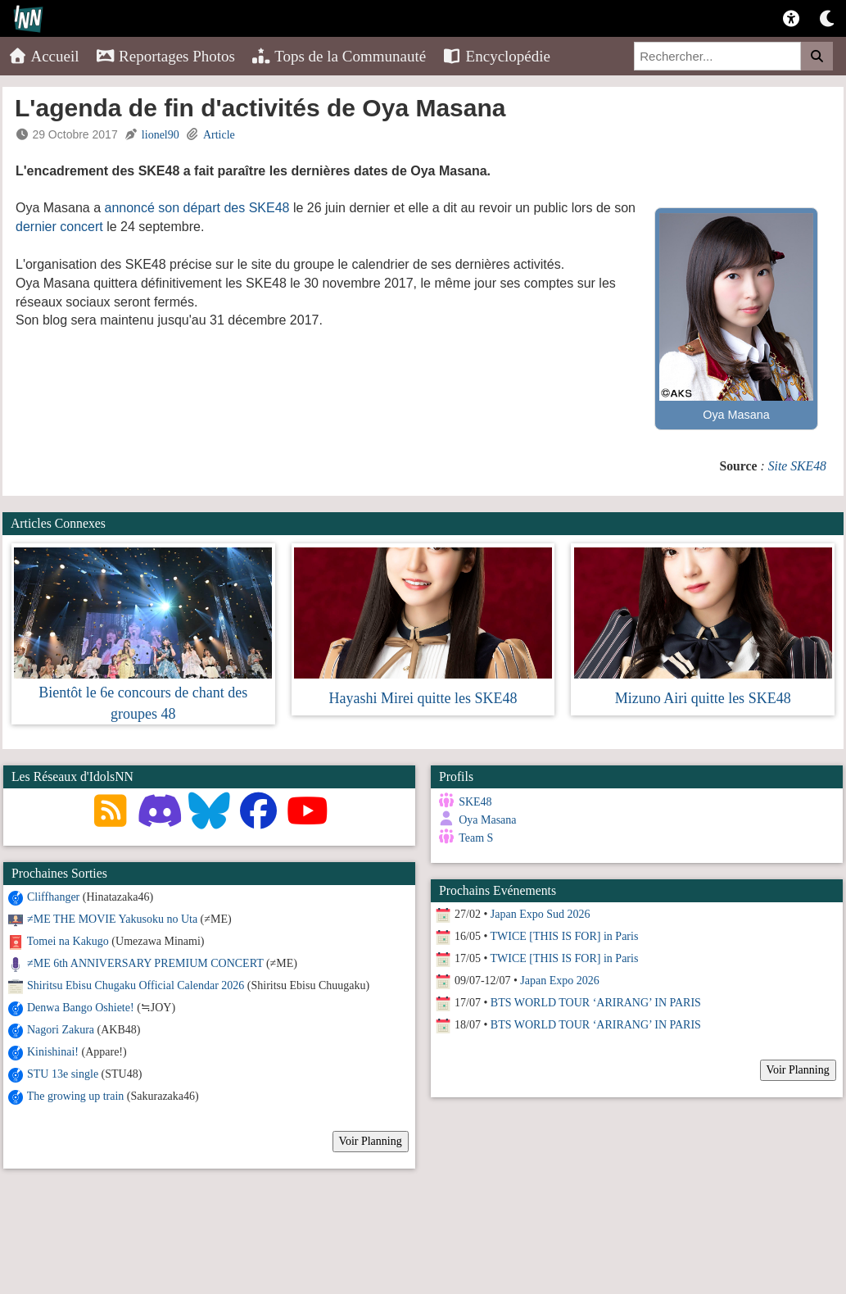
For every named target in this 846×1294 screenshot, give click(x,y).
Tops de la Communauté (338, 56)
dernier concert (59, 227)
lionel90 (160, 135)
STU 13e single (62, 1074)
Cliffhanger (53, 897)
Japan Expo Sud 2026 (540, 914)
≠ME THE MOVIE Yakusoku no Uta (112, 919)
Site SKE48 (797, 466)
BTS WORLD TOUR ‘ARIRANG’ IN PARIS (596, 1003)
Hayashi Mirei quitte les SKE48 (423, 698)
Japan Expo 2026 (559, 980)
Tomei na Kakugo (68, 941)
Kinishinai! (53, 1052)
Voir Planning (370, 1141)
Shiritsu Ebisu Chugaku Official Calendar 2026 (135, 985)
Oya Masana (487, 820)
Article (219, 135)
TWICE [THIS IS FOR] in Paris (564, 936)
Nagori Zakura (60, 1030)
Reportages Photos (165, 56)
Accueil (43, 56)
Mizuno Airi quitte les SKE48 (703, 698)
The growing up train (75, 1096)
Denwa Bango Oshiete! (80, 1007)
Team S (476, 838)
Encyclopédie (496, 56)
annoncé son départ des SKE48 (197, 208)
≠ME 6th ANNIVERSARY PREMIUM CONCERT (145, 963)
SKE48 (475, 802)
